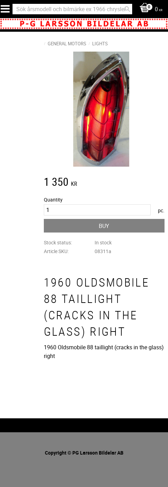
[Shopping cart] (149, 9)
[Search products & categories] (72, 9)
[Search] (127, 9)
